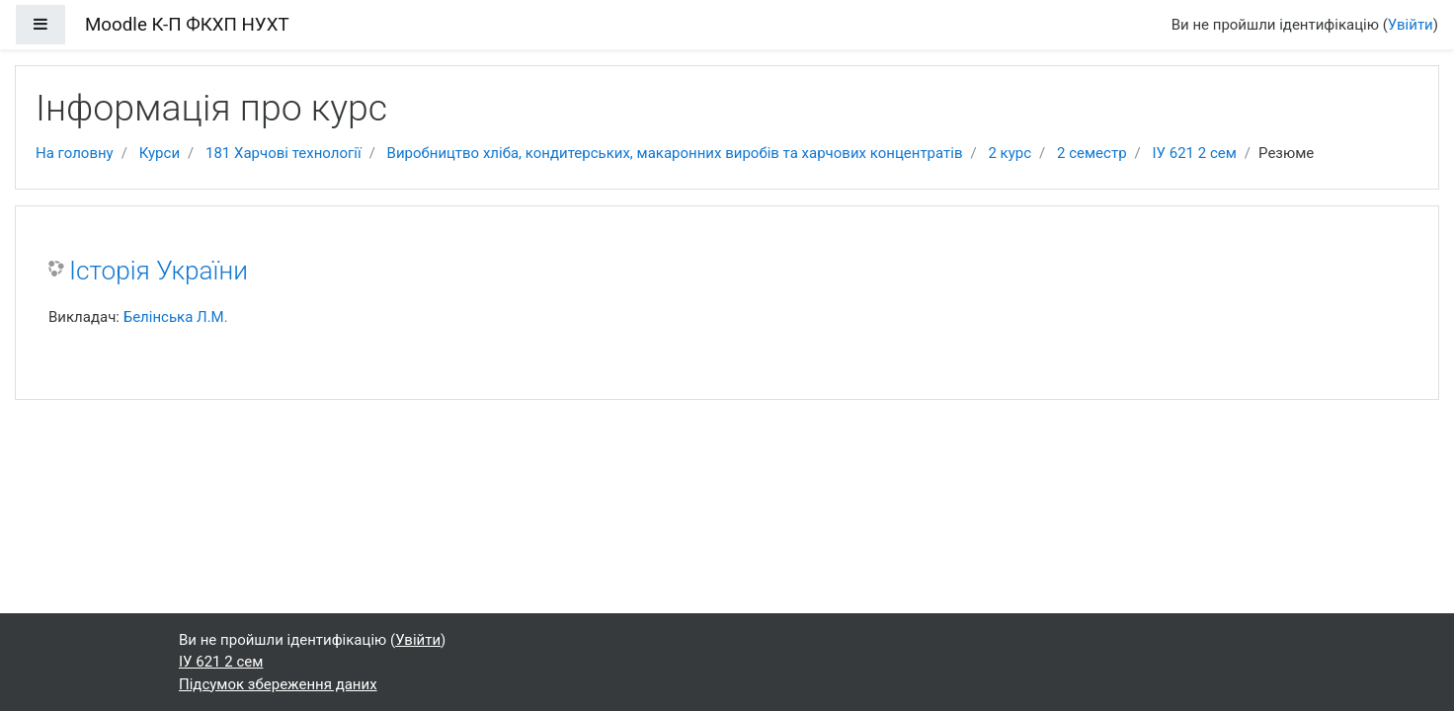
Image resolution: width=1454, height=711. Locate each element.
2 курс (1009, 153)
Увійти (1410, 25)
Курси (159, 153)
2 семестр (1092, 153)
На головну (75, 153)
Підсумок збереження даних (278, 684)
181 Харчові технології (283, 153)
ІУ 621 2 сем (1195, 153)
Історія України (158, 270)
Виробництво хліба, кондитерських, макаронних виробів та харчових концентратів (675, 153)
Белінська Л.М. (175, 317)
